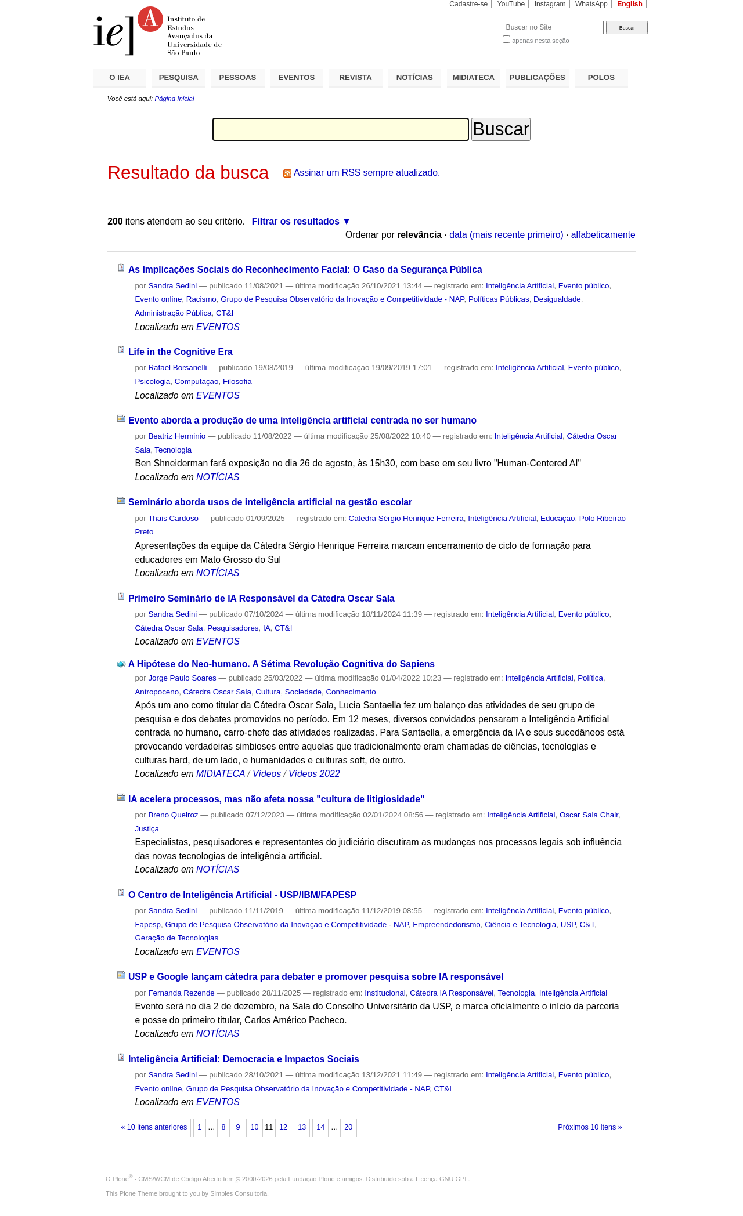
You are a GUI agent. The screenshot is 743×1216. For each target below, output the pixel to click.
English (630, 4)
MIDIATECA (474, 77)
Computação (197, 381)
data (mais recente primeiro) (506, 235)
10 (255, 1127)
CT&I (224, 313)
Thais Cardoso (173, 518)
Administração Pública (173, 313)
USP (568, 924)
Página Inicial (174, 98)
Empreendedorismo (447, 924)
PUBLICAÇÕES (537, 77)
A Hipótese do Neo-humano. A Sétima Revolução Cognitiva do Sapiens (281, 664)
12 (283, 1127)
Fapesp (148, 924)
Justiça (147, 828)
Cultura (267, 691)
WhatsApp (591, 4)
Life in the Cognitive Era (180, 352)
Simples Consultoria (238, 1193)
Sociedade (303, 691)
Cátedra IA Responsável (451, 993)
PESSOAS (238, 77)
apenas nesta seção (540, 40)
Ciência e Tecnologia (520, 924)
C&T (587, 924)
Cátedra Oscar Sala (169, 628)
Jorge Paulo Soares (182, 678)
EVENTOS (297, 77)
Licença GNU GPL (442, 1178)
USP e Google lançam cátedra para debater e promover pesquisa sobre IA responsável (315, 977)
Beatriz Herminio (176, 436)
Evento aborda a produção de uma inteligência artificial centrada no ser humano (302, 420)
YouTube (511, 4)
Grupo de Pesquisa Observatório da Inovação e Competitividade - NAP (342, 299)
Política (590, 678)
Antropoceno (157, 691)
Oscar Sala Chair (589, 814)
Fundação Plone (311, 1178)
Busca (474, 20)
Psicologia (152, 381)
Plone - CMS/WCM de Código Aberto (167, 1178)
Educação (557, 518)
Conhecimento (351, 691)
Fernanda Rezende (181, 993)
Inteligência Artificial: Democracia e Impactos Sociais (243, 1059)
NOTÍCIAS (414, 77)
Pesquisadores (232, 628)
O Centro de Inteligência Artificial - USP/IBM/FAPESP (242, 895)
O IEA (119, 77)
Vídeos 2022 (314, 774)
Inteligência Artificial (520, 285)
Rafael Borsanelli (177, 367)
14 (320, 1127)
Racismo (201, 299)
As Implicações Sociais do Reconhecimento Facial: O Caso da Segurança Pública (305, 269)
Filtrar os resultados (296, 221)
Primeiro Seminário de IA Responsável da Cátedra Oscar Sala (261, 598)
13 (302, 1127)
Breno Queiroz (173, 814)
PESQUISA (179, 77)
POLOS (601, 77)
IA (266, 628)
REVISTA (356, 77)
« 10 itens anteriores (154, 1127)
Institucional (385, 993)
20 (348, 1127)
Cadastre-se (468, 4)
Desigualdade (557, 299)
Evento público (583, 285)
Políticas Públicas (498, 299)
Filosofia (237, 381)
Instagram (550, 4)
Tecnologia (173, 450)
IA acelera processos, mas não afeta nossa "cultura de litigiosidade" (276, 799)
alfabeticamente (603, 235)
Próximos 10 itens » (590, 1127)
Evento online (158, 299)
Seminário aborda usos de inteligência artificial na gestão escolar (270, 502)
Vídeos (267, 774)
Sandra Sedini (172, 285)
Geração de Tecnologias (176, 937)
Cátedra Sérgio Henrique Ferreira (406, 518)
